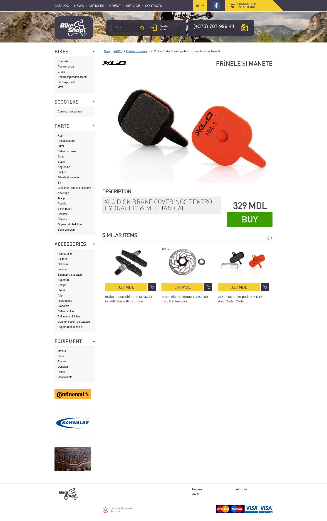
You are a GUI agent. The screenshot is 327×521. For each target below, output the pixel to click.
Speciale (63, 61)
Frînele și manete (68, 177)
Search (142, 27)
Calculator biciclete (69, 316)
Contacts (153, 5)
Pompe (62, 285)
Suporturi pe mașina (70, 327)
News (79, 5)
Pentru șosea (66, 66)
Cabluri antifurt (66, 311)
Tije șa (62, 198)
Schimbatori (65, 208)
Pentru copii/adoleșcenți (72, 77)
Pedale (62, 203)
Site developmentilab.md (122, 509)
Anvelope (63, 193)
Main (107, 51)
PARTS (118, 51)
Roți (60, 135)
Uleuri (61, 290)
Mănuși (62, 351)
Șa (59, 182)
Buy (250, 219)
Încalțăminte (65, 377)
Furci (61, 146)
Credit (115, 5)
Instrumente (65, 300)
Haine (61, 372)
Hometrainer (65, 253)
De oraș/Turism (67, 82)
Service (133, 5)
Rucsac (62, 361)
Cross (61, 71)
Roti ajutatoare (66, 140)
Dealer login (164, 28)
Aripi (60, 295)
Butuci (61, 161)
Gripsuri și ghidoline (70, 224)
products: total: (246, 5)
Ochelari (63, 366)
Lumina (62, 269)
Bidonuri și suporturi (70, 274)
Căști (61, 356)
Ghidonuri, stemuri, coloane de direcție (74, 188)
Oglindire (63, 264)
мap (244, 27)
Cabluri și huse (67, 151)
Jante (61, 156)
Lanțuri (62, 172)
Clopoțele (63, 306)
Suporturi (63, 280)
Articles (96, 5)
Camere (62, 219)
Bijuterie (62, 259)
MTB (60, 87)
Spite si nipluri (66, 229)
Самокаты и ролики (70, 111)
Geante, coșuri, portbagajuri (74, 321)
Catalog (61, 5)
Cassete (63, 214)
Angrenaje (64, 167)
